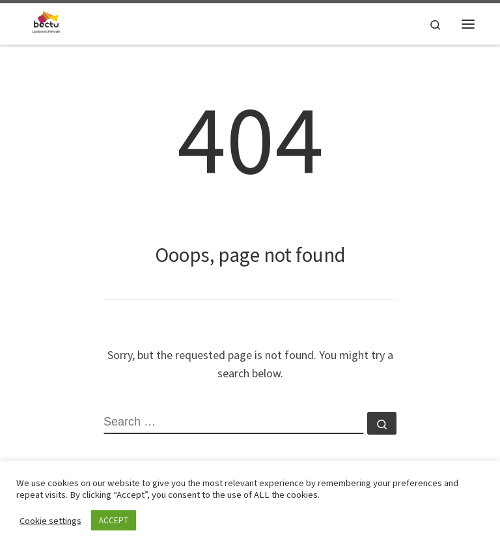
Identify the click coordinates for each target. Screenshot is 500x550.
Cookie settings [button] (50, 521)
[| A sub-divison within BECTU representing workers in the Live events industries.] (46, 22)
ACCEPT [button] (113, 520)
